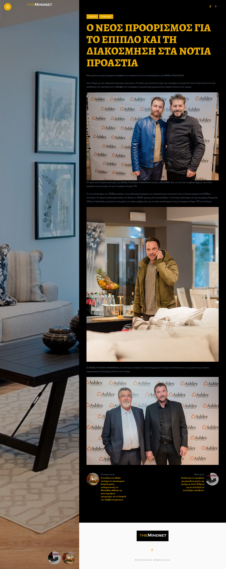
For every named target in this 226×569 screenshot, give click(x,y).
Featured (106, 16)
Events (92, 16)
